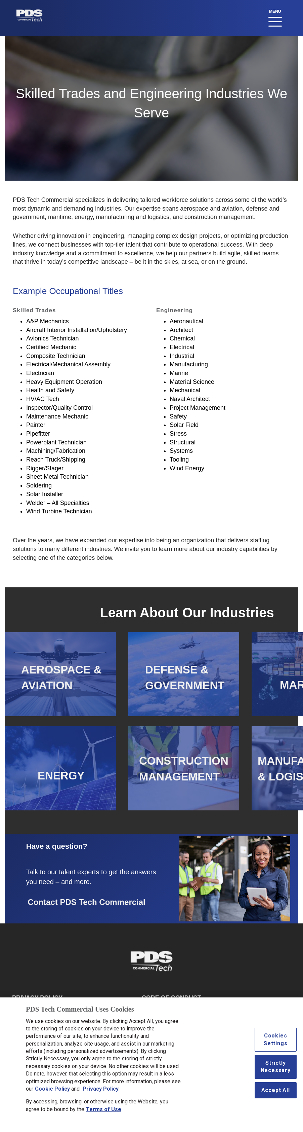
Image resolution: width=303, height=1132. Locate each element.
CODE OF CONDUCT (171, 997)
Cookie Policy (52, 1092)
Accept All (275, 1093)
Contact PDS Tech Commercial (86, 902)
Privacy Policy (101, 1092)
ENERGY (61, 775)
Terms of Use (103, 1112)
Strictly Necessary (276, 1070)
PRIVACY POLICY (37, 997)
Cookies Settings (275, 1043)
